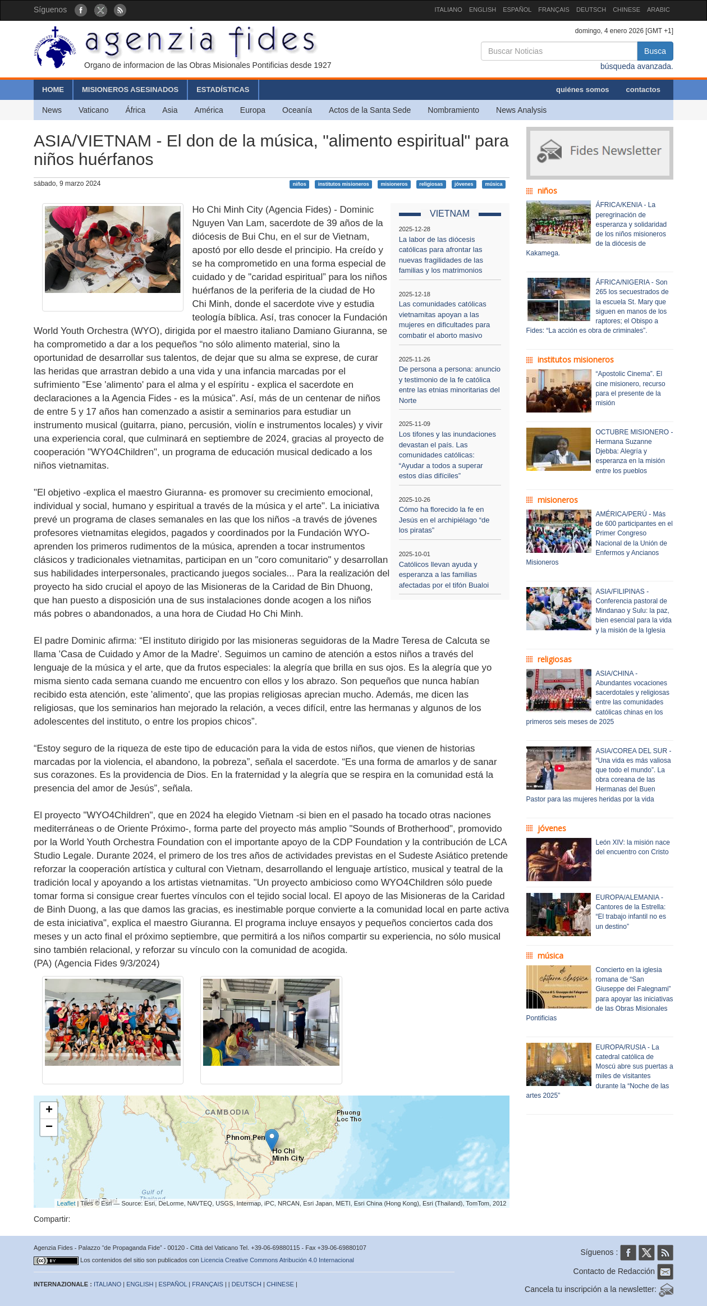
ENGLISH (482, 9)
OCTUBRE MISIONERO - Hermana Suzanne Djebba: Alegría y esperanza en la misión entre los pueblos (634, 451)
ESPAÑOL (517, 9)
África (135, 110)
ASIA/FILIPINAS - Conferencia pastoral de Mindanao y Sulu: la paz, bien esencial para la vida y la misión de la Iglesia (634, 611)
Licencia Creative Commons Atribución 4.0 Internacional (277, 1260)
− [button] (49, 1127)
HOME (53, 89)
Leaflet (66, 1203)
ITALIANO (448, 9)
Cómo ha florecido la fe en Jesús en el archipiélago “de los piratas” (444, 519)
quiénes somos (582, 89)
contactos (643, 89)
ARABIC (658, 9)
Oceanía (297, 110)
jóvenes (464, 184)
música (493, 184)
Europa (252, 110)
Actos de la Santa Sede (370, 110)
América (209, 110)
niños (299, 184)
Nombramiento (453, 110)
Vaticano (93, 110)
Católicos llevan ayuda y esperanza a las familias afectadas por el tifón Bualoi (444, 574)
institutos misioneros (343, 184)
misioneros (393, 184)
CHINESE (626, 9)
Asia (169, 110)
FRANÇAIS (554, 9)
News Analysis (521, 110)
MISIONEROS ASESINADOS (130, 89)
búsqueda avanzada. (636, 66)
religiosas (431, 184)
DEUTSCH (591, 9)
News (52, 110)
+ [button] (49, 1110)
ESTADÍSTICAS (222, 89)
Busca (655, 51)
